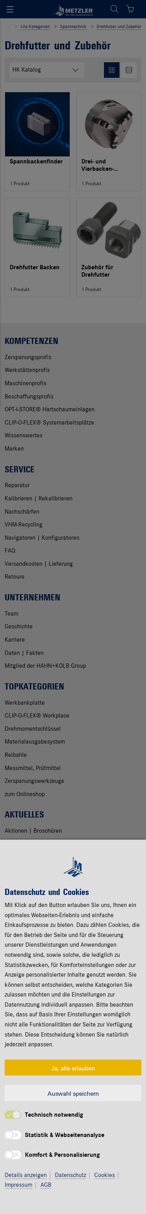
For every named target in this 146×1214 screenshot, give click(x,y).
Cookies (104, 1175)
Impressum (18, 1185)
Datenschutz (70, 1175)
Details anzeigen (26, 1175)
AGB (45, 1185)
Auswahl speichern (73, 1093)
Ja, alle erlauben (73, 1068)
